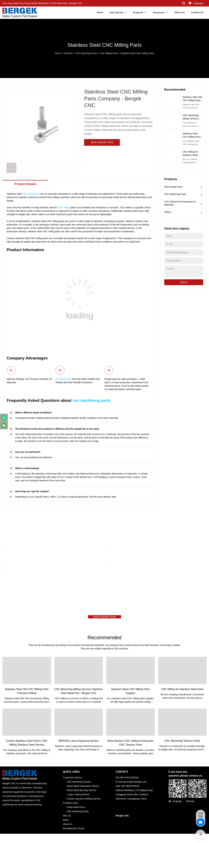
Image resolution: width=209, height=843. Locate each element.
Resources (159, 12)
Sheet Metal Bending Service (81, 792)
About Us (180, 12)
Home (100, 12)
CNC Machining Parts (86, 53)
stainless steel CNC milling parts (48, 221)
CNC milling (64, 207)
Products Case (70, 805)
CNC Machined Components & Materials (179, 203)
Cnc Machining (63, 379)
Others (167, 212)
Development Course (73, 830)
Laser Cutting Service (78, 797)
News (66, 822)
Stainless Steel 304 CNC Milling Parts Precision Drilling (192, 100)
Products (138, 12)
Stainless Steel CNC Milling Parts (137, 53)
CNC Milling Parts (109, 53)
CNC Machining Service (79, 784)
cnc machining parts (91, 400)
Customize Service (72, 780)
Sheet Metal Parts (173, 187)
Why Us (67, 818)
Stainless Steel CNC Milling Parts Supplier (192, 136)
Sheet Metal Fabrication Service (83, 788)
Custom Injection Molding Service (84, 801)
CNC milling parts (31, 194)
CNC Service (116, 12)
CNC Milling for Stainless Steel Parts (190, 155)
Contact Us (197, 12)
